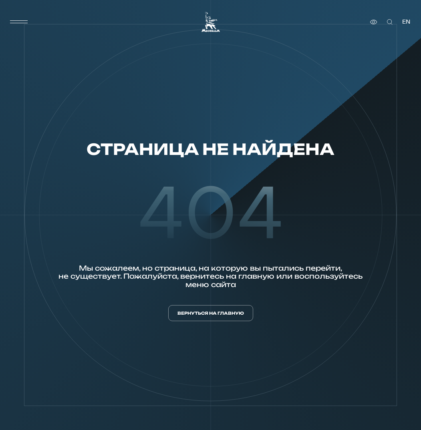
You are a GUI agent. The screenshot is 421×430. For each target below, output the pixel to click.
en (406, 21)
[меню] (19, 22)
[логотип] (210, 22)
